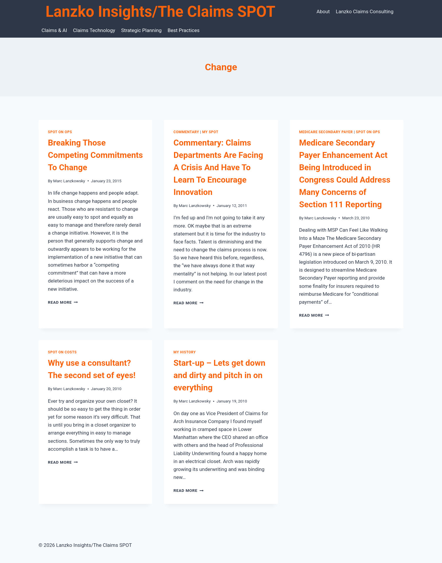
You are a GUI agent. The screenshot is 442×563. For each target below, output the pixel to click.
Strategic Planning (141, 30)
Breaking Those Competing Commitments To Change (95, 155)
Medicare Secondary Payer (326, 132)
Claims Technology (94, 30)
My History (184, 352)
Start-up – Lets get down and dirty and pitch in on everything (219, 375)
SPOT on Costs (62, 352)
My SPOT (210, 132)
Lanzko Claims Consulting (365, 11)
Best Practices (184, 30)
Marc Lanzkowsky (69, 180)
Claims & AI (54, 30)
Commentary (186, 132)
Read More (63, 302)
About (323, 11)
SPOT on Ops (60, 132)
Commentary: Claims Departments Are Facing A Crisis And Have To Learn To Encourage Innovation (218, 167)
